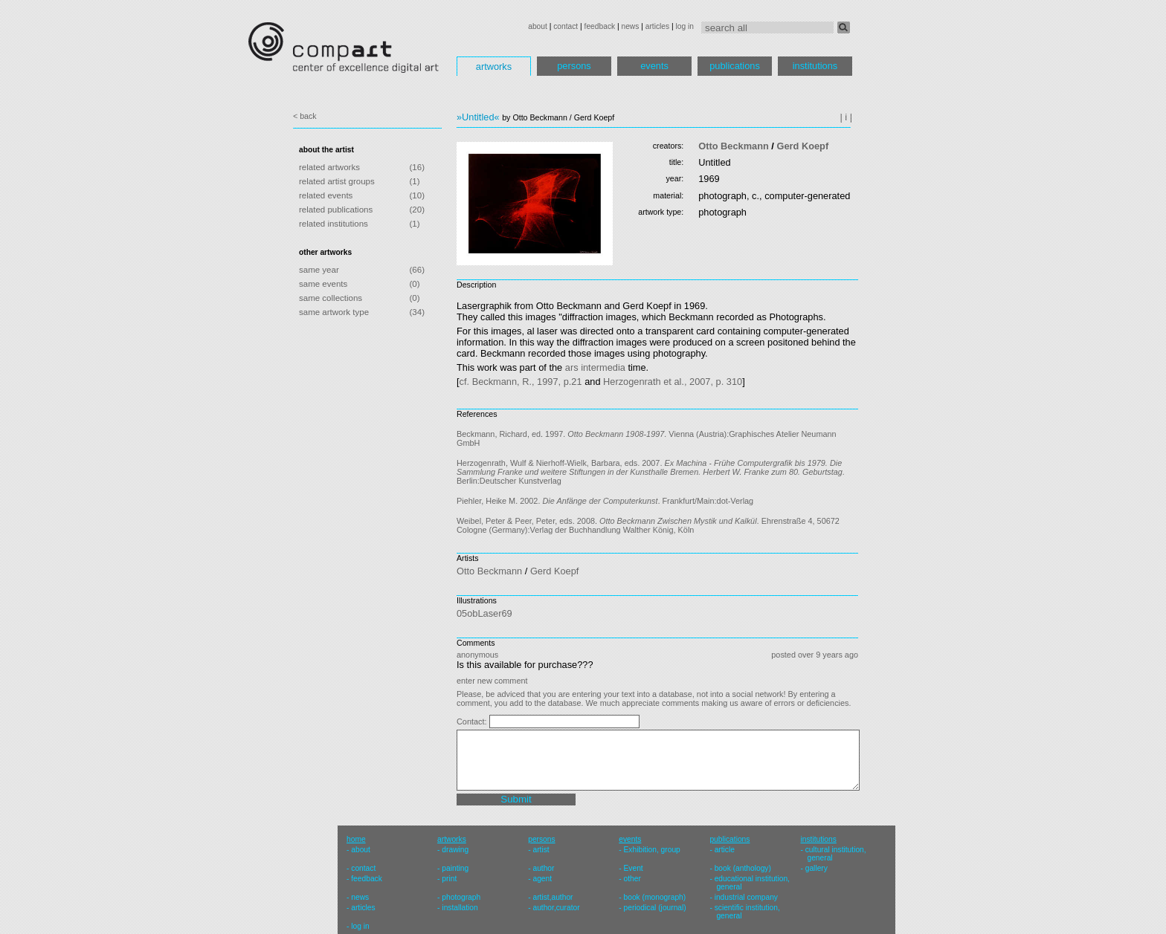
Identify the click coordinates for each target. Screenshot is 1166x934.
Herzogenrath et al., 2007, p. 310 (672, 381)
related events (325, 195)
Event (633, 868)
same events (323, 283)
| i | (846, 117)
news (630, 26)
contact (565, 26)
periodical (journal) (655, 908)
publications (734, 65)
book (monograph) (655, 897)
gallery (816, 868)
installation (459, 908)
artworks (494, 66)
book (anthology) (743, 868)
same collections (330, 298)
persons (574, 65)
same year (319, 269)
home (356, 839)
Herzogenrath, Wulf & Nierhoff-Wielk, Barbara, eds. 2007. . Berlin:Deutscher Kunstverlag (651, 471)
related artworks (329, 167)
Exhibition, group (652, 850)
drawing (455, 850)
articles (657, 26)
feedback (600, 26)
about (537, 26)
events (654, 65)
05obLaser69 (484, 613)
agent (542, 879)
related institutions (333, 223)
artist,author (552, 897)
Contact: (473, 721)
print (449, 879)
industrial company (746, 897)
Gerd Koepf (802, 146)
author (543, 868)
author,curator (555, 908)
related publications (336, 209)
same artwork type (334, 312)
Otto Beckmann (733, 146)
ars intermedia (595, 367)
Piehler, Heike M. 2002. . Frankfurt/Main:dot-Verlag (605, 500)
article (725, 850)
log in (685, 26)
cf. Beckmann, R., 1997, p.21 (521, 381)
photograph (461, 897)
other (632, 879)
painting (455, 868)
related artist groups (337, 181)
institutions (815, 65)
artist (540, 850)
